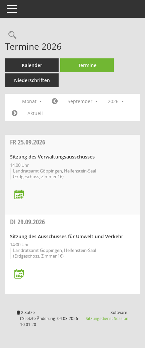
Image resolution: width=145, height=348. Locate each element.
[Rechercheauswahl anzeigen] (10, 35)
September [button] (83, 101)
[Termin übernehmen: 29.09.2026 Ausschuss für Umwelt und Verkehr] (19, 274)
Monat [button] (32, 101)
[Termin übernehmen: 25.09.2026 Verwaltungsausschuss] (19, 195)
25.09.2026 (27, 141)
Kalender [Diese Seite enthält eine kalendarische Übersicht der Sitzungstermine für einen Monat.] (32, 65)
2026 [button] (116, 101)
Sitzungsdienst (107, 318)
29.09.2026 (27, 221)
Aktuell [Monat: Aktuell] (35, 113)
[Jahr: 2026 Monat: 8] (55, 101)
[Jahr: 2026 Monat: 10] (14, 113)
